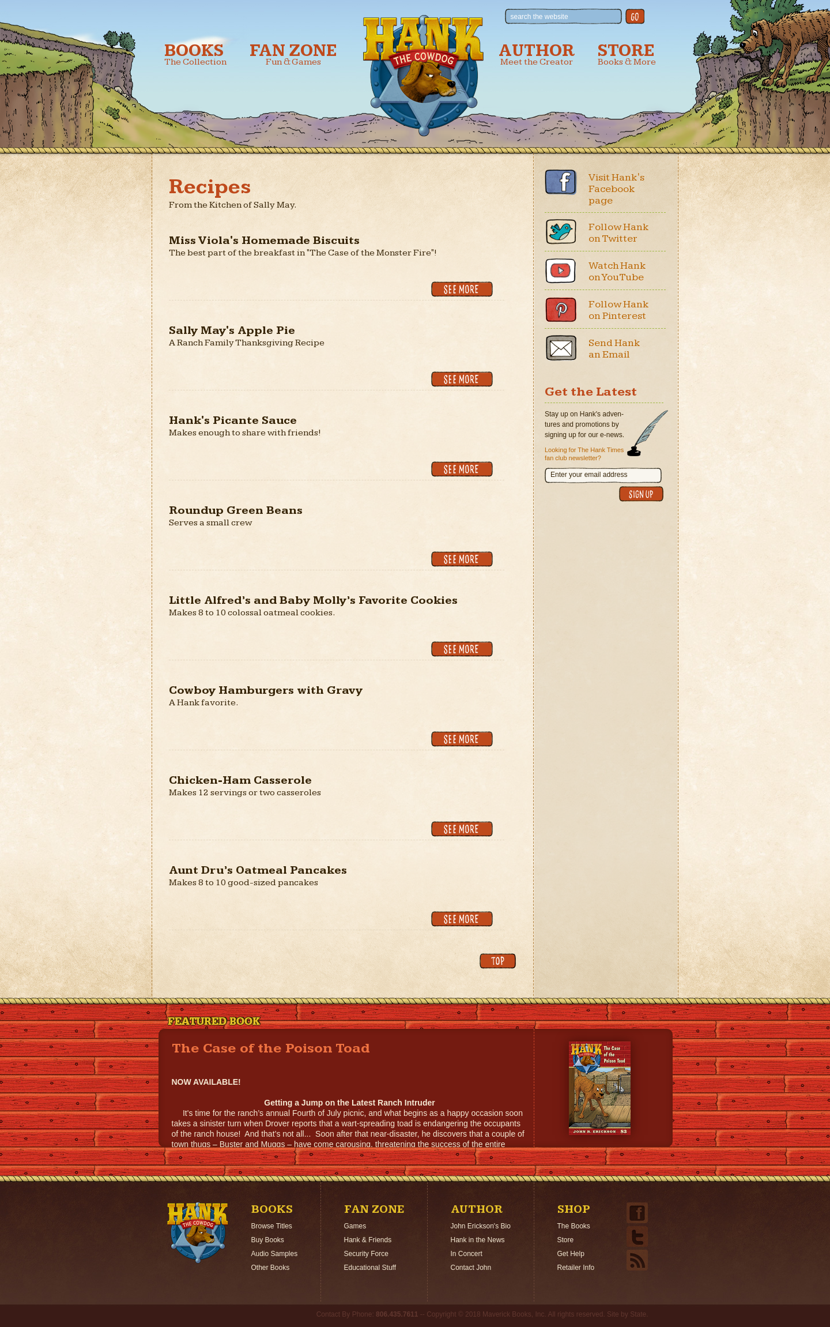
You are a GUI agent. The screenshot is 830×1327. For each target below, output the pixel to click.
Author (537, 54)
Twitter (561, 232)
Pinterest (561, 309)
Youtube (561, 270)
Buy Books (267, 1240)
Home (197, 1233)
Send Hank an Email (614, 348)
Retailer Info (576, 1268)
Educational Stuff (370, 1268)
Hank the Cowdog (423, 75)
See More (462, 289)
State (638, 1314)
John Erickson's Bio (481, 1226)
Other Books (270, 1268)
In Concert (466, 1254)
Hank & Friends (368, 1240)
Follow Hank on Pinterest (618, 310)
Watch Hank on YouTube (617, 271)
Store (627, 54)
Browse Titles (271, 1226)
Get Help (570, 1254)
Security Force (366, 1254)
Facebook (561, 182)
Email (561, 347)
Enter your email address (588, 475)
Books (195, 54)
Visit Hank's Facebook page (616, 188)
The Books (573, 1226)
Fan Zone (293, 54)
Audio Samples (274, 1254)
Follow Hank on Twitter (618, 233)
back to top (498, 961)
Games (355, 1226)
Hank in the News (478, 1240)
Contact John (471, 1268)
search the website (539, 17)
